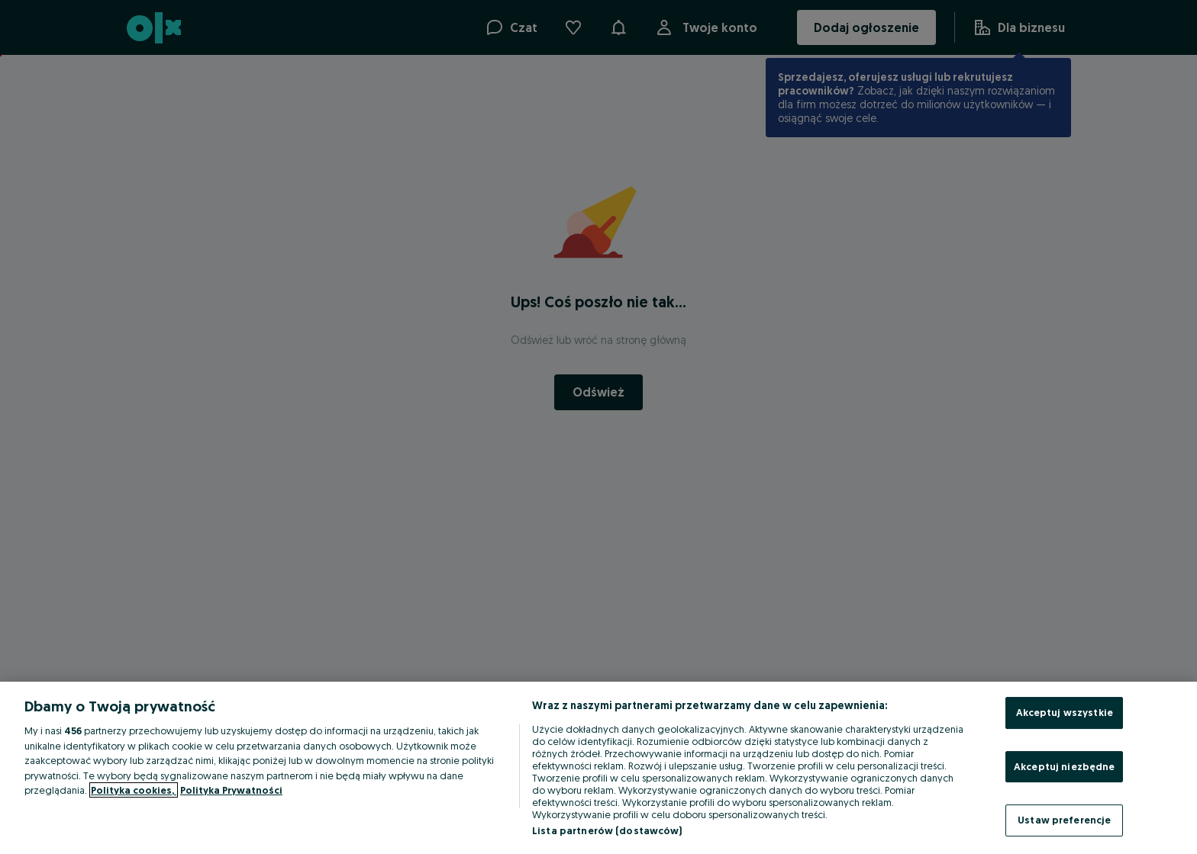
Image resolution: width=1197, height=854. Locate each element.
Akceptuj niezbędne (1064, 766)
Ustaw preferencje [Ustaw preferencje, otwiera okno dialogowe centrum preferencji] (1064, 820)
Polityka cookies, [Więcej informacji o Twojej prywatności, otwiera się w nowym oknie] (133, 790)
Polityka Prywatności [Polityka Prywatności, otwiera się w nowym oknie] (231, 790)
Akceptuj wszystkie (1064, 712)
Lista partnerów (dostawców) (607, 830)
